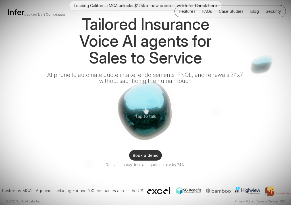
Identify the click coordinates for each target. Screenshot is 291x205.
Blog (254, 11)
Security (273, 11)
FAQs (207, 11)
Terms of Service (267, 201)
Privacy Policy (244, 201)
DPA (282, 201)
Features (187, 11)
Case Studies (231, 11)
